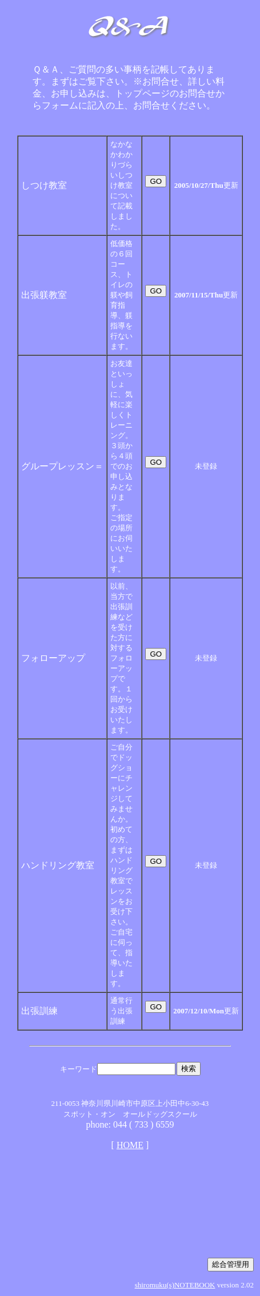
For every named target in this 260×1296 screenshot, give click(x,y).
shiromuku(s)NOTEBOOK (175, 1285)
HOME (130, 1145)
